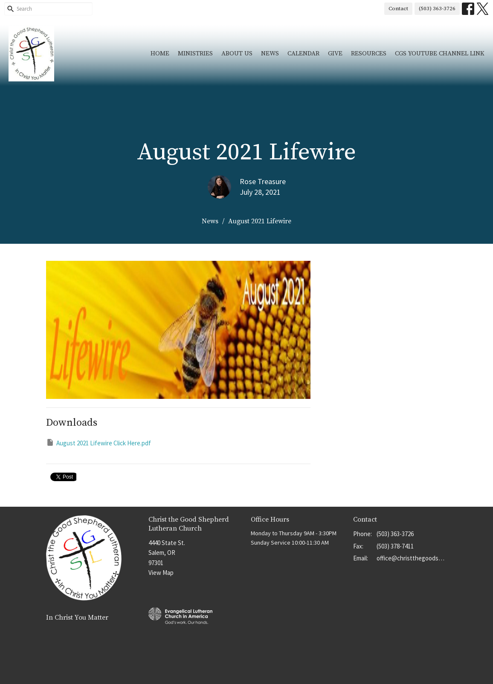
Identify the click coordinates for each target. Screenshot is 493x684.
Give (335, 53)
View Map (161, 573)
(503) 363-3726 (437, 8)
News (270, 53)
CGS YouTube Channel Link (439, 53)
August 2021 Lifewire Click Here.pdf (98, 442)
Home (160, 53)
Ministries (195, 53)
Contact (398, 8)
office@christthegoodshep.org (412, 558)
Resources (368, 53)
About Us (236, 53)
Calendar (303, 53)
